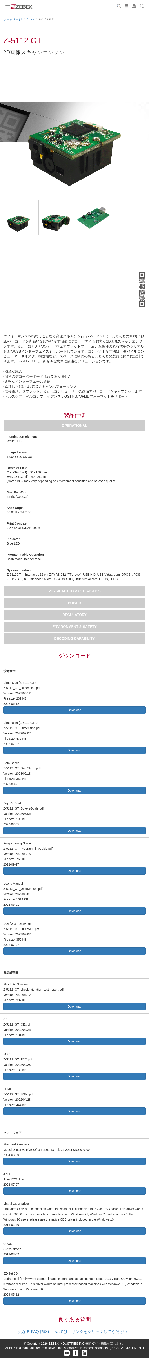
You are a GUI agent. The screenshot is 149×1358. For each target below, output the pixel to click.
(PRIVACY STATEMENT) (126, 1348)
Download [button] (74, 710)
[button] (142, 5)
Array (30, 19)
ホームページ (12, 19)
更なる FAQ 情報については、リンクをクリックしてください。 (74, 1331)
